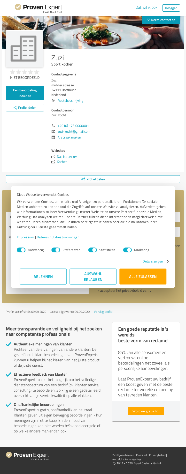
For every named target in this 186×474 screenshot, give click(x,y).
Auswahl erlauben (93, 276)
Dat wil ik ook (146, 7)
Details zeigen (150, 261)
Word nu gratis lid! (145, 411)
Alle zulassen (143, 276)
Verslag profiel (103, 311)
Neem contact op (161, 19)
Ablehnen (43, 276)
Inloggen (171, 8)
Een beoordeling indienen (25, 93)
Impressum (28, 237)
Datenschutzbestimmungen (60, 237)
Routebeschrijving (70, 100)
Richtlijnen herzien (123, 455)
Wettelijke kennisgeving (126, 459)
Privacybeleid (157, 455)
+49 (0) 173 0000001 (73, 125)
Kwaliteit (141, 455)
